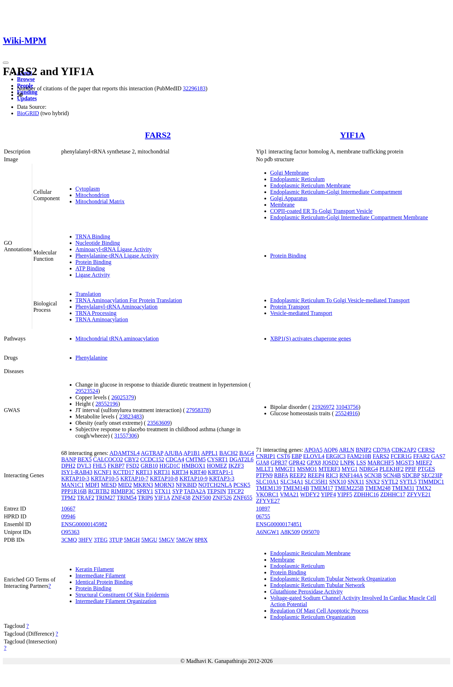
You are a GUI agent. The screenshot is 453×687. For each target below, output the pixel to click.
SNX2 (373, 482)
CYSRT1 (217, 459)
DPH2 (68, 466)
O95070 (310, 532)
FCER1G (401, 456)
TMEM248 (377, 488)
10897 (263, 509)
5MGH (132, 540)
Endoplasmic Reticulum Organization (312, 617)
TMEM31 (403, 488)
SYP (177, 491)
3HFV (85, 540)
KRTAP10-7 (134, 478)
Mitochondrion (92, 195)
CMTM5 (195, 459)
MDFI (92, 485)
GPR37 (279, 463)
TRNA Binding (92, 236)
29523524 (86, 391)
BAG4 (246, 453)
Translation (88, 294)
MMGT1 (285, 469)
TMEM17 (321, 488)
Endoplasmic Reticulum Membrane (310, 185)
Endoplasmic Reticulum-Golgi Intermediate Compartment (336, 192)
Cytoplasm (87, 189)
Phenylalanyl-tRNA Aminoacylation (116, 307)
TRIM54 (127, 498)
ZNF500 (201, 498)
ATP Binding (90, 268)
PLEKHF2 (391, 469)
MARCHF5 (380, 463)
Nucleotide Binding (97, 243)
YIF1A (352, 135)
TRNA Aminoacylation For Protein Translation (128, 300)
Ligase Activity (92, 275)
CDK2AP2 (403, 450)
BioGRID (28, 113)
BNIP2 (363, 450)
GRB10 (149, 466)
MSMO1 (307, 469)
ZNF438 (180, 498)
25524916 (346, 413)
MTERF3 (329, 469)
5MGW (185, 540)
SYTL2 (389, 482)
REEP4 (316, 475)
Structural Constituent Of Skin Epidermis (122, 595)
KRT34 (180, 472)
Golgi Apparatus (288, 198)
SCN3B (373, 475)
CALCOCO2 (108, 459)
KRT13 (144, 472)
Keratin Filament (94, 569)
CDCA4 (175, 459)
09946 (68, 516)
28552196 (107, 404)
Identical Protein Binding (104, 582)
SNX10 (337, 482)
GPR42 (297, 463)
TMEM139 (268, 488)
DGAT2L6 (241, 459)
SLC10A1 (267, 482)
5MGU (149, 540)
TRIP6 (145, 498)
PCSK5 (241, 485)
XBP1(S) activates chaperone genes (310, 339)
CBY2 (131, 459)
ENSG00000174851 (279, 524)
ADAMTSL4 (124, 453)
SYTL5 (408, 482)
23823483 (130, 416)
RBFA (281, 475)
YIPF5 (344, 494)
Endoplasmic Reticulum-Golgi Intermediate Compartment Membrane (349, 217)
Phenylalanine (91, 358)
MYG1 (349, 469)
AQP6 (330, 450)
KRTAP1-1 (220, 472)
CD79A (381, 450)
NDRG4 (368, 469)
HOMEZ (217, 466)
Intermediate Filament (100, 576)
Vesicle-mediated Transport (301, 313)
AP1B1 (191, 453)
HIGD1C (169, 466)
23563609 (158, 423)
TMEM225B (349, 488)
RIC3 (332, 475)
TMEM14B (296, 488)
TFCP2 (236, 491)
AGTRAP (152, 453)
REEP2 (297, 475)
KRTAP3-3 (222, 478)
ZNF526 (222, 498)
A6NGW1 (267, 532)
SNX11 (356, 482)
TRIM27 (105, 498)
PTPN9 (264, 475)
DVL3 (84, 466)
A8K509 (290, 532)
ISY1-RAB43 (76, 472)
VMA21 (289, 494)
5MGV (167, 540)
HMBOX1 (194, 466)
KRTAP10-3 (75, 478)
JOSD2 (330, 463)
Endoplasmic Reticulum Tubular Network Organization (333, 579)
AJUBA (173, 453)
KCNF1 (103, 472)
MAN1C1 (72, 485)
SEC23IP (431, 475)
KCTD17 (123, 472)
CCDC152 (152, 459)
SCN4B (392, 475)
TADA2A (195, 491)
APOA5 (313, 450)
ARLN (346, 450)
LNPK (347, 463)
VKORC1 (267, 494)
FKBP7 (116, 466)
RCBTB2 (98, 491)
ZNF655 (242, 498)
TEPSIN (216, 491)
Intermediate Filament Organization (115, 601)
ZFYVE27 (268, 501)
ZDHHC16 (366, 494)
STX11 (163, 491)
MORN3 (164, 485)
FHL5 (99, 466)
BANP (68, 459)
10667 (68, 509)
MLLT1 (265, 469)
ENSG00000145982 (84, 524)
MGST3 (405, 463)
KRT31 (162, 472)
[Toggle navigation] (5, 63)
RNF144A (351, 475)
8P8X (201, 540)
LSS (361, 463)
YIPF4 (328, 494)
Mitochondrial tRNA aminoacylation (117, 339)
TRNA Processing (95, 313)
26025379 (122, 397)
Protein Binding (93, 262)
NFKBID (186, 485)
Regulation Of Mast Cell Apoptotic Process (319, 611)
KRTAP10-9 (193, 478)
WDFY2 (310, 494)
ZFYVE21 (419, 494)
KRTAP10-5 (105, 478)
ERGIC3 (336, 456)
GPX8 (314, 463)
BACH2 (228, 453)
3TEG (101, 540)
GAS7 (438, 456)
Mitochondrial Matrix (100, 201)
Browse (26, 79)
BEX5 (85, 459)
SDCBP (411, 475)
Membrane (282, 205)
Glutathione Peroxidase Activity (306, 592)
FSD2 (132, 466)
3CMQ (69, 540)
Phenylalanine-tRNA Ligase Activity (117, 256)
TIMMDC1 (431, 482)
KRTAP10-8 (164, 478)
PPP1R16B (74, 491)
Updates (27, 98)
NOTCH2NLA (215, 485)
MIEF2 (423, 463)
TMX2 (423, 488)
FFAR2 (421, 456)
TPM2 (68, 498)
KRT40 (198, 472)
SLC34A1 (291, 482)
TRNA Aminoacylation (101, 319)
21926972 (323, 407)
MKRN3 (143, 485)
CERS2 (426, 450)
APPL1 (209, 453)
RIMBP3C (123, 491)
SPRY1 (145, 491)
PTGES (426, 469)
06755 (263, 516)
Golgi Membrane (289, 173)
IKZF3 (236, 466)
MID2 (125, 485)
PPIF (410, 469)
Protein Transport (290, 307)
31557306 (125, 436)
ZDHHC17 (392, 494)
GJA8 (262, 463)
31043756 (347, 407)
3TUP (115, 540)
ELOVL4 (313, 456)
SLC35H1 (316, 482)
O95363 (70, 532)
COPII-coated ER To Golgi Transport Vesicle (321, 211)
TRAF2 (85, 498)
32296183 (194, 88)
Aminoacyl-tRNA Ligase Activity (113, 249)
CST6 (283, 456)
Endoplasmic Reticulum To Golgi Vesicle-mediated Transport (339, 300)
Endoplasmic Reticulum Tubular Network (317, 585)
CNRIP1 (265, 456)
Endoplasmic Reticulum (297, 179)
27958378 (197, 410)
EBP (297, 456)
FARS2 (158, 135)
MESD (108, 485)
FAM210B (359, 456)
